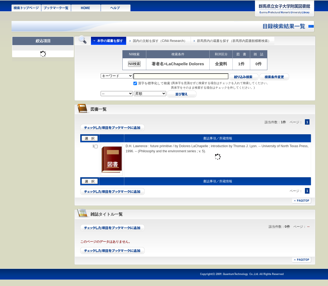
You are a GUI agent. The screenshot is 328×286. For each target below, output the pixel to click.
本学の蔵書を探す (110, 41)
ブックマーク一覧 (56, 7)
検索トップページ (26, 7)
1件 (241, 63)
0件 (259, 63)
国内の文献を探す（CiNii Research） (160, 41)
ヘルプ (116, 7)
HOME (86, 7)
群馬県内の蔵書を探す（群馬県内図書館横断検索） (234, 41)
